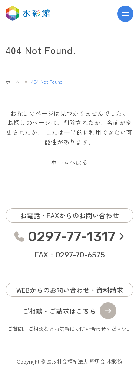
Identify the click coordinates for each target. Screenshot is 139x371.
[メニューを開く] (125, 14)
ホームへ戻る (69, 162)
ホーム (13, 81)
